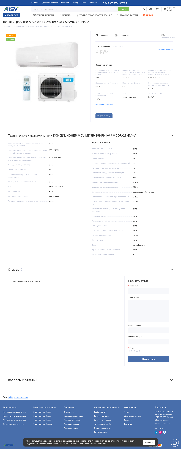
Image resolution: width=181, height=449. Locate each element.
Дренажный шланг (102, 416)
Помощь (75, 3)
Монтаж (65, 15)
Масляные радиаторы (73, 416)
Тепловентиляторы (72, 420)
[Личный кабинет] (143, 9)
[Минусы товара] (148, 341)
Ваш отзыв (134, 297)
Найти (124, 9)
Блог (84, 3)
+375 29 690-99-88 (116, 2)
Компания (35, 3)
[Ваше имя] (148, 291)
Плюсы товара (134, 325)
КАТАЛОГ (11, 15)
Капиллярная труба (102, 424)
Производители (127, 15)
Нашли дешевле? (166, 49)
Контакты (93, 3)
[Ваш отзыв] (148, 311)
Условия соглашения (48, 443)
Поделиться (104, 116)
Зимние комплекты (102, 428)
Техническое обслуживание (94, 15)
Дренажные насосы (102, 420)
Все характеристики (104, 104)
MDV (163, 35)
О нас (126, 412)
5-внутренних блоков (42, 424)
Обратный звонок (162, 420)
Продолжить (148, 359)
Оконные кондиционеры (13, 424)
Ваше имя (134, 286)
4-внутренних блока (42, 420)
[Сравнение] (150, 9)
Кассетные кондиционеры (14, 416)
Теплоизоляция (100, 432)
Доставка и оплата (50, 3)
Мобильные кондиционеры (14, 420)
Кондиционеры (43, 15)
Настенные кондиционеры (14, 412)
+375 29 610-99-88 (163, 414)
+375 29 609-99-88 (164, 417)
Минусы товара (135, 337)
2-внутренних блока (42, 412)
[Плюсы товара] (148, 330)
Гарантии (65, 3)
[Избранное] (157, 9)
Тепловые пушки (71, 428)
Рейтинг (133, 348)
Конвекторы (69, 412)
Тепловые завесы (71, 424)
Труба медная (100, 412)
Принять (149, 442)
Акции (148, 15)
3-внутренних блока (42, 416)
